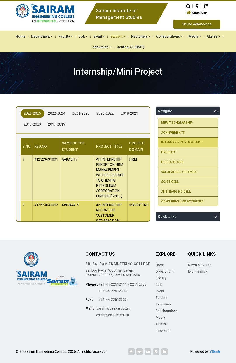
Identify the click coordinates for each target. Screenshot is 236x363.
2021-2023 (80, 113)
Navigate (165, 111)
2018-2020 (32, 124)
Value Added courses (178, 172)
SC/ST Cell (170, 181)
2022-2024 (56, 113)
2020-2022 (105, 113)
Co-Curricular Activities (182, 201)
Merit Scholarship (177, 122)
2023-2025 (32, 113)
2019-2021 (129, 113)
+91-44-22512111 (113, 284)
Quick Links (167, 217)
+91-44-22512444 (113, 291)
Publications (172, 162)
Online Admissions (196, 24)
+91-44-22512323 (113, 300)
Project (168, 152)
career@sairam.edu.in (112, 315)
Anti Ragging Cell (176, 191)
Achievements (173, 132)
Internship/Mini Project (181, 142)
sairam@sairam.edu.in (112, 308)
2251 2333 (138, 284)
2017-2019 (56, 124)
